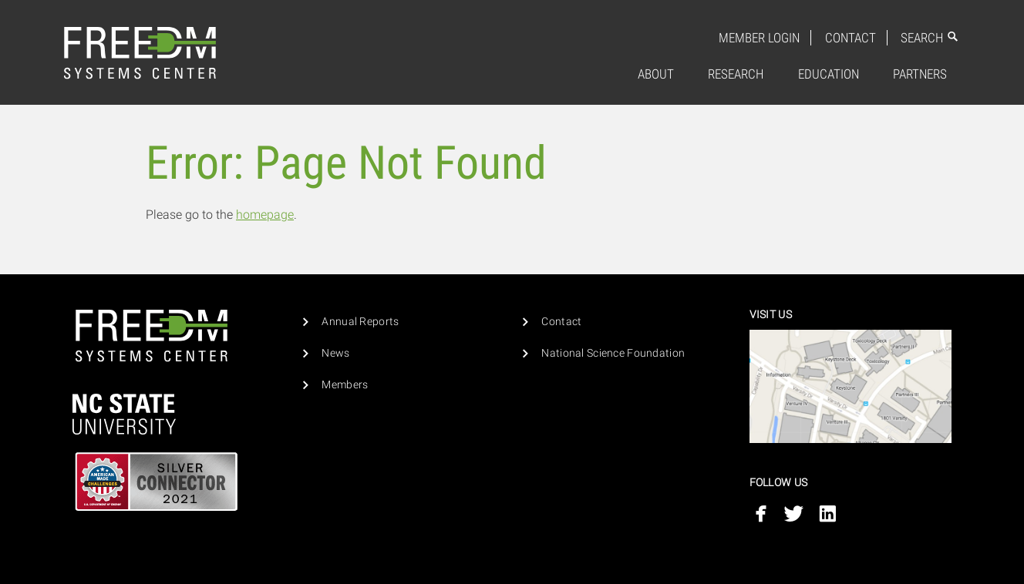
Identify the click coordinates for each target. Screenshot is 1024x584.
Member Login (759, 37)
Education (828, 74)
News (335, 353)
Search (930, 37)
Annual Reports (360, 321)
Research (735, 74)
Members (345, 384)
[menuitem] (655, 74)
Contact (850, 37)
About (656, 74)
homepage (265, 214)
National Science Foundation (613, 353)
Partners (920, 74)
